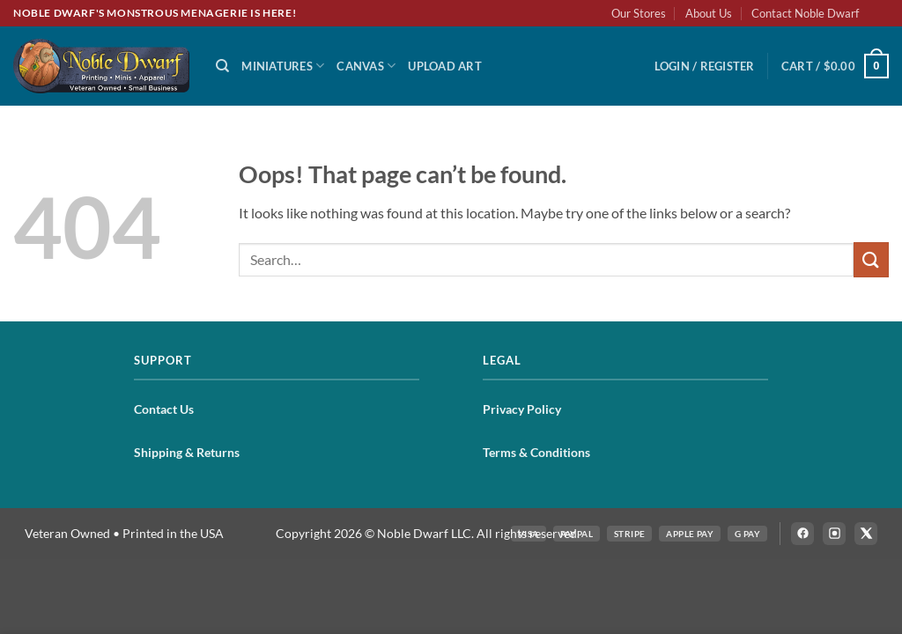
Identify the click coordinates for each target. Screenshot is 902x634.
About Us (708, 13)
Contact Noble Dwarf (805, 13)
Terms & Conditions (536, 452)
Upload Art (445, 66)
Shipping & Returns (187, 452)
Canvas (366, 65)
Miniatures (282, 65)
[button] (704, 66)
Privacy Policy (522, 409)
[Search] (222, 66)
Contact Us (164, 409)
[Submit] (871, 259)
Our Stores (638, 13)
